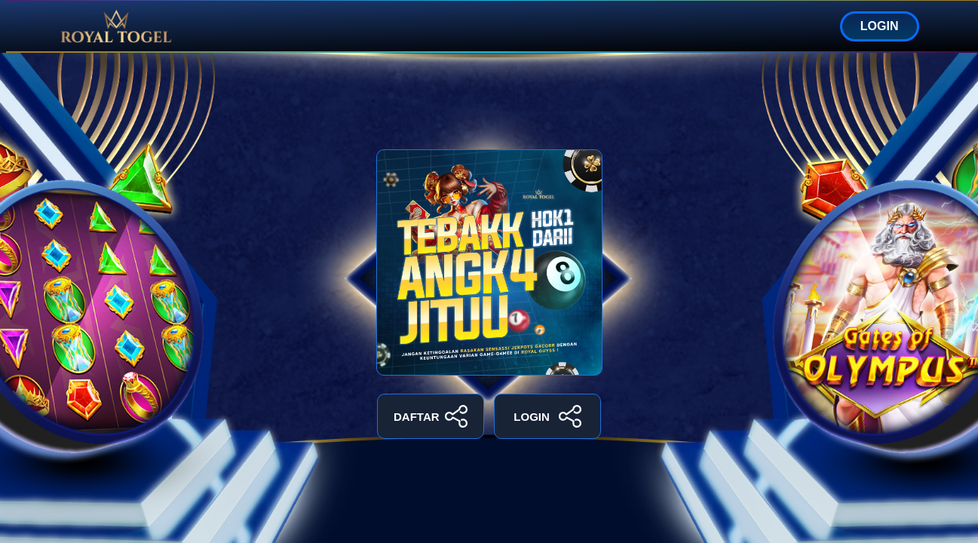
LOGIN (879, 26)
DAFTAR (431, 416)
